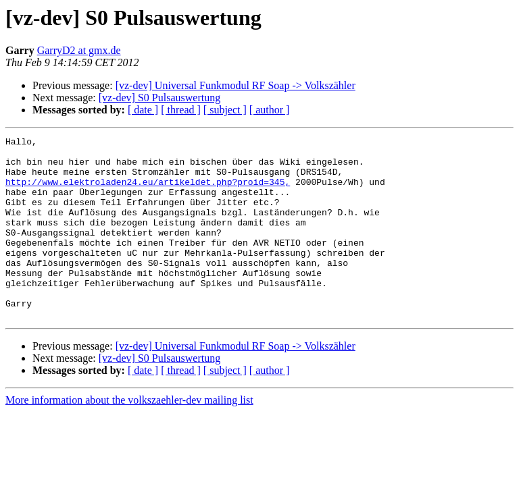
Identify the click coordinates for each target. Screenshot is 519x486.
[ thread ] (181, 109)
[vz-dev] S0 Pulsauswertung (159, 97)
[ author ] (269, 109)
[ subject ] (225, 109)
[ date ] (143, 109)
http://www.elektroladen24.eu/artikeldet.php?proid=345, (147, 192)
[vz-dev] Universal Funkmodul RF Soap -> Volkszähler (235, 85)
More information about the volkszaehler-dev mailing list (129, 436)
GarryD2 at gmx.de (79, 50)
